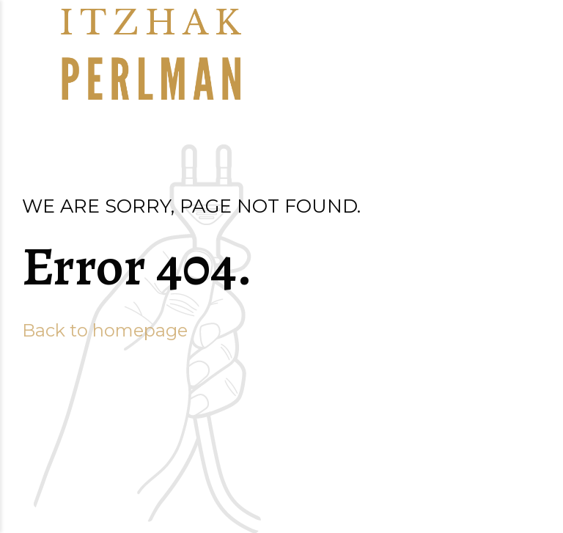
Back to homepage (105, 330)
